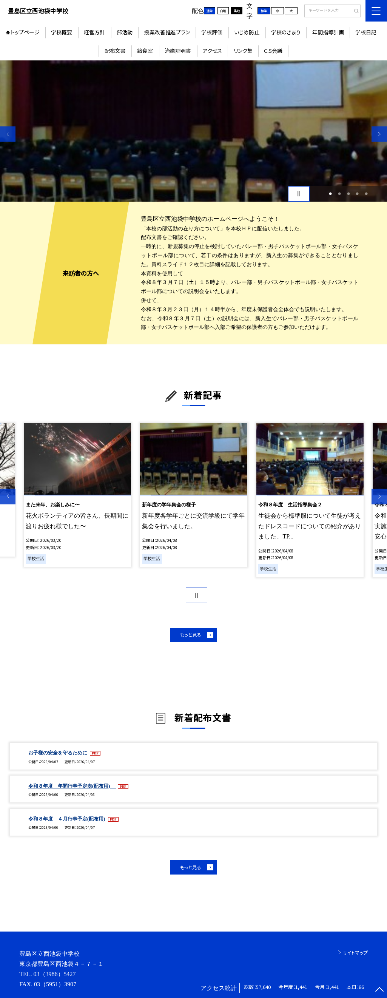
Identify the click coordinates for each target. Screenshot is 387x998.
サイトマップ (355, 952)
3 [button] (348, 193)
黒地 (237, 10)
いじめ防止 (246, 32)
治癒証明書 (178, 50)
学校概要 (61, 32)
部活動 (125, 32)
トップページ (25, 32)
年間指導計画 (328, 32)
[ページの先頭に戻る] (379, 990)
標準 (264, 10)
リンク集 (243, 50)
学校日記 (365, 32)
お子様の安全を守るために (58, 753)
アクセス (212, 50)
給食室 (145, 50)
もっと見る (190, 634)
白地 (223, 10)
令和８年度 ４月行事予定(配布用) (67, 819)
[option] (193, 131)
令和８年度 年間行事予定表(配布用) (72, 786)
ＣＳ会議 (273, 50)
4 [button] (357, 193)
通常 (210, 10)
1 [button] (330, 193)
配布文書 (115, 50)
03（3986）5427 (55, 974)
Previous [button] (7, 134)
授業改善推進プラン (167, 32)
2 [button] (339, 193)
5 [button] (366, 193)
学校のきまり (286, 32)
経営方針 (94, 32)
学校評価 (211, 32)
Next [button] (379, 134)
